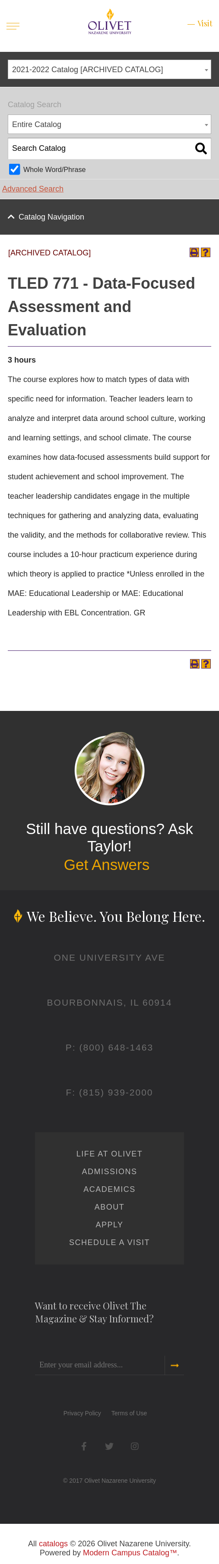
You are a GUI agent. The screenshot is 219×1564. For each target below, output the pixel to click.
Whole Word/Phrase (54, 169)
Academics (109, 1189)
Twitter (109, 1446)
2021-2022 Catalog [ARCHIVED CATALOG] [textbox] (87, 69)
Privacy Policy (82, 1413)
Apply (109, 1224)
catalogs (53, 1543)
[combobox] (109, 69)
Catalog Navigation (51, 217)
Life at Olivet (109, 1154)
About (110, 1207)
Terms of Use (129, 1413)
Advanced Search (32, 189)
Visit (205, 23)
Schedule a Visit (109, 1242)
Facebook (84, 1446)
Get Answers (106, 864)
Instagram (135, 1446)
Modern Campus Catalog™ (130, 1552)
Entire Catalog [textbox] (36, 124)
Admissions (109, 1171)
